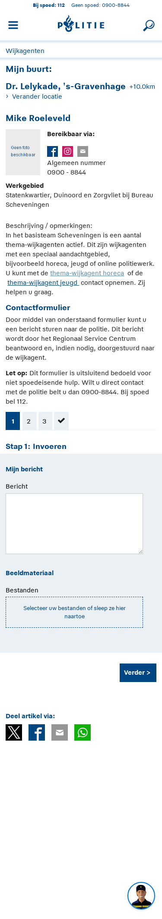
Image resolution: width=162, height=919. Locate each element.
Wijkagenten (25, 51)
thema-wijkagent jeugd (43, 282)
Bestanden (22, 590)
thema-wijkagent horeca (87, 273)
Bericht (17, 486)
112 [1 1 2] (61, 5)
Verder (134, 672)
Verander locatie (37, 96)
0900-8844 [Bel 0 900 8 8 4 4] (116, 5)
